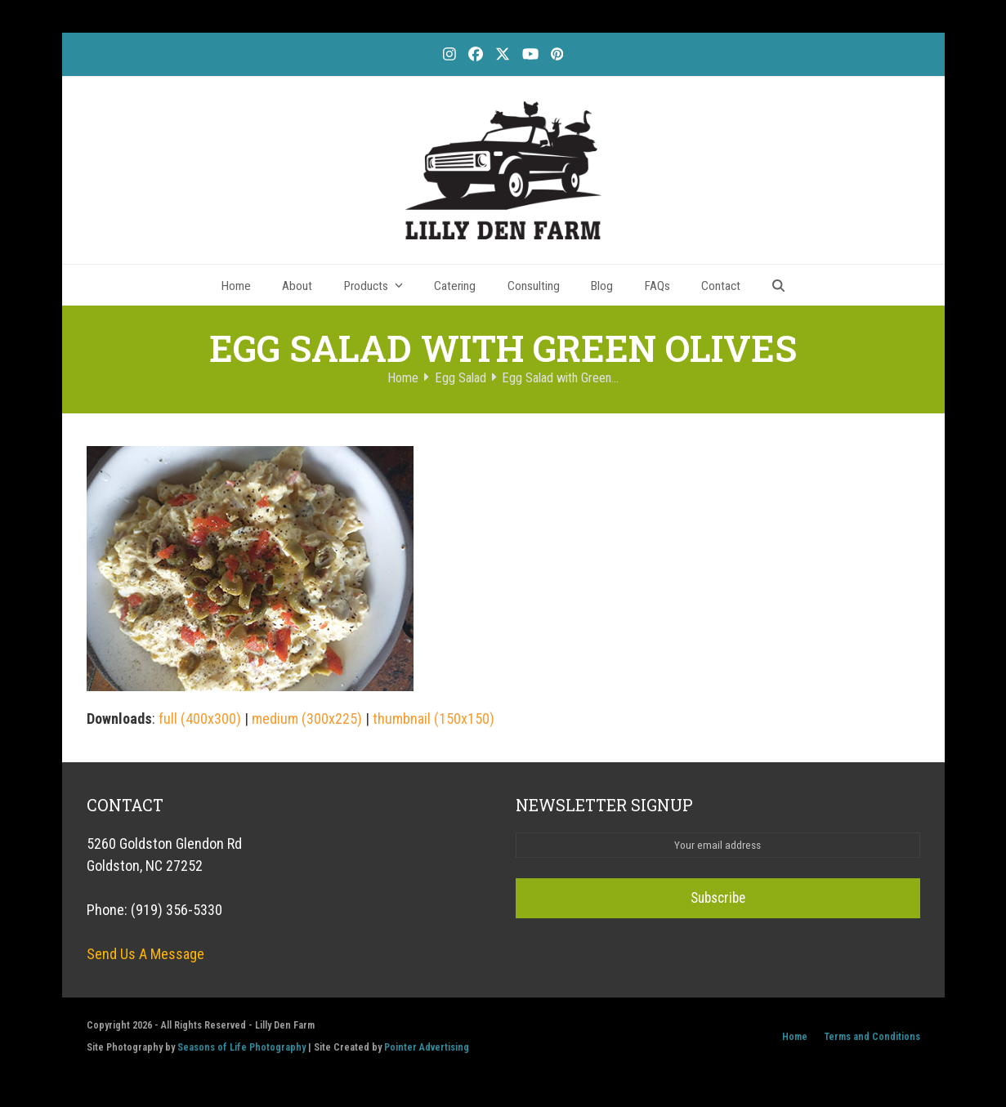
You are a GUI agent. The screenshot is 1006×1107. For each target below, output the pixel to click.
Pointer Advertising (426, 1047)
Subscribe (717, 898)
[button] (778, 285)
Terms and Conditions (872, 1036)
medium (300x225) (307, 718)
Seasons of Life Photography (241, 1047)
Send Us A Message (145, 953)
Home (794, 1036)
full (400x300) (200, 718)
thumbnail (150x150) (433, 718)
